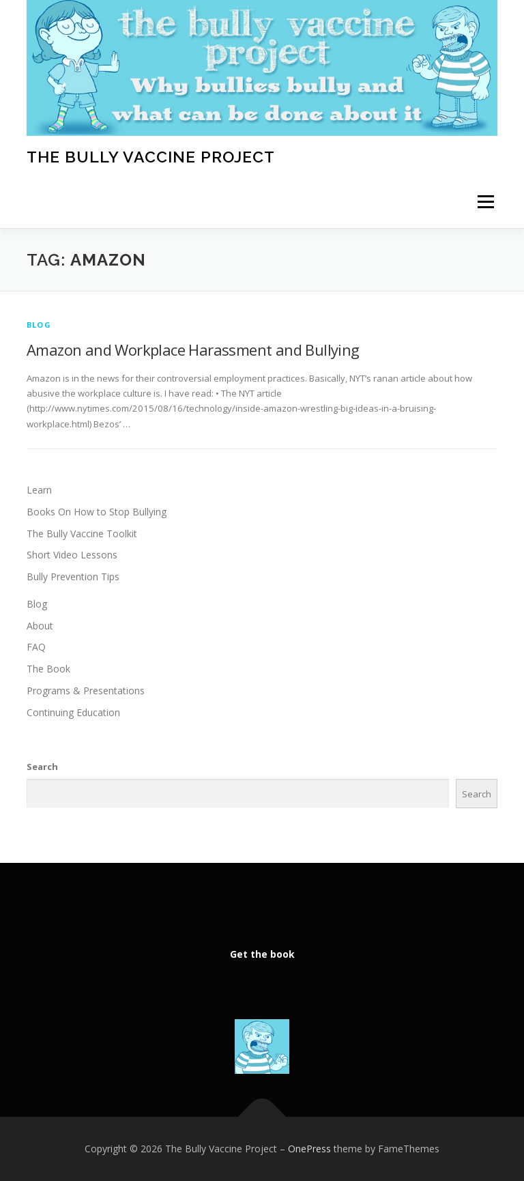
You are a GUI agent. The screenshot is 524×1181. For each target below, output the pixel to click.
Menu (485, 202)
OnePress (309, 1148)
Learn (39, 489)
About (40, 625)
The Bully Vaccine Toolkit (82, 533)
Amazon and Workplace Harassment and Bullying (193, 349)
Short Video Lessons (72, 554)
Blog (39, 324)
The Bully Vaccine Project (151, 156)
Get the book (262, 954)
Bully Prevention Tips (73, 576)
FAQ (36, 646)
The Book (48, 668)
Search (42, 766)
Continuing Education (73, 712)
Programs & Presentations (86, 690)
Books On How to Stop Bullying (96, 511)
